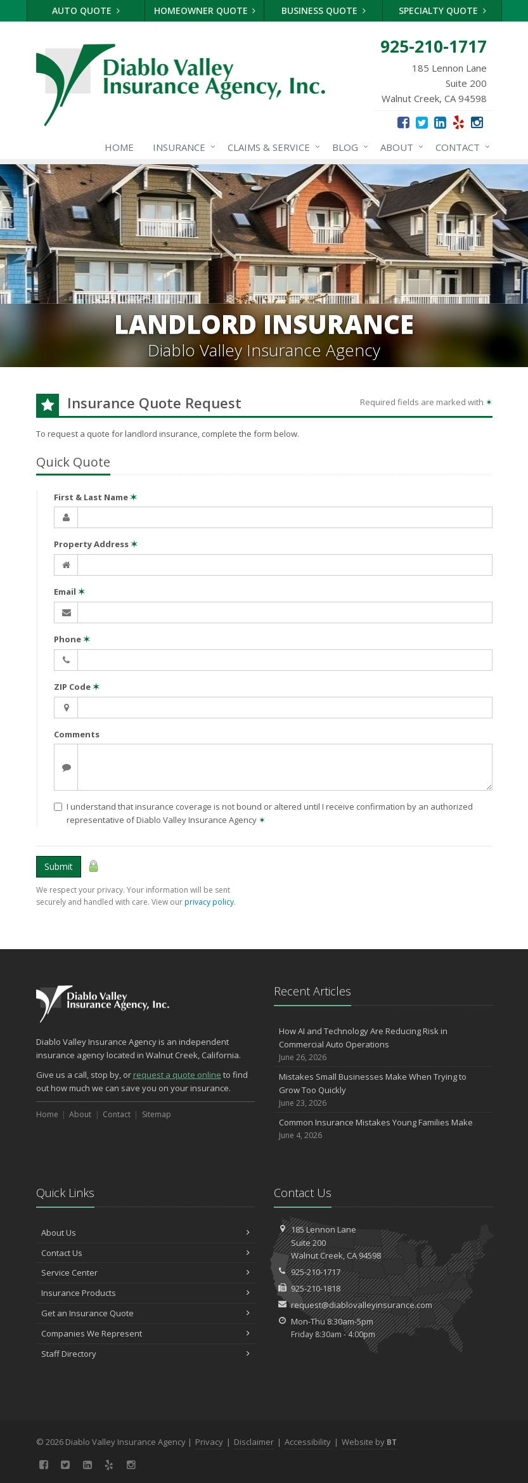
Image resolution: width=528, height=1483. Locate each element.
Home (119, 147)
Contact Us (145, 1253)
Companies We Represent (145, 1333)
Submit (58, 866)
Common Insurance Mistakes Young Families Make (383, 1129)
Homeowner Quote (205, 10)
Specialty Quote (442, 10)
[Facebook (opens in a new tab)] (403, 121)
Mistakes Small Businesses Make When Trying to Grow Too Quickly (383, 1090)
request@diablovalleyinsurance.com (361, 1305)
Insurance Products (145, 1292)
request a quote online (177, 1074)
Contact (460, 147)
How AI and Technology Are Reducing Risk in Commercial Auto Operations (383, 1044)
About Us (145, 1232)
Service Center (145, 1272)
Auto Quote (86, 10)
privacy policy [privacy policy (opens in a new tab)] (209, 902)
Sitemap (156, 1114)
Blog (347, 147)
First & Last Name (95, 497)
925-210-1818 (315, 1288)
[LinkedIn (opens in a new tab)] (440, 121)
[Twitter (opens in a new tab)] (422, 121)
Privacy (209, 1441)
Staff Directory (145, 1353)
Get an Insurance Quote (145, 1313)
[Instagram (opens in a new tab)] (477, 121)
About (399, 147)
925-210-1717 (315, 1272)
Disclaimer (254, 1441)
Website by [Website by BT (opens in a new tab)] (369, 1441)
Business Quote (323, 10)
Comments (77, 734)
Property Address (96, 544)
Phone (72, 639)
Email (69, 591)
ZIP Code (77, 686)
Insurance (181, 147)
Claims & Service (271, 147)
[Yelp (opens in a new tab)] (459, 121)
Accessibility (308, 1441)
